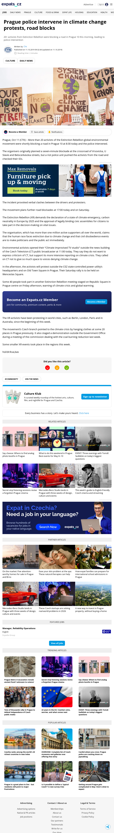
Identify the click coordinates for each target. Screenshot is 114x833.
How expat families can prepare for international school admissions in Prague (92, 574)
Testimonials (57, 824)
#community (11, 379)
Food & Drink (52, 12)
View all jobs (57, 643)
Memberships (57, 809)
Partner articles (57, 539)
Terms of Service (88, 809)
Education (92, 12)
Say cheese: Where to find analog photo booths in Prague (18, 454)
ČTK (25, 46)
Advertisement (105, 162)
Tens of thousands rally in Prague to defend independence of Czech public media (19, 712)
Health (104, 12)
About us (57, 812)
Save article (37, 132)
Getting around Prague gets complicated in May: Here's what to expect (94, 786)
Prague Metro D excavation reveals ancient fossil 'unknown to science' (19, 681)
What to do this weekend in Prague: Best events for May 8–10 (56, 454)
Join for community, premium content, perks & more (34, 304)
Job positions (26, 816)
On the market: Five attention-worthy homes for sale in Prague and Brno (18, 574)
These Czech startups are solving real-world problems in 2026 (54, 609)
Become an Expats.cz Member (32, 299)
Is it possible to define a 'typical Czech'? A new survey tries (55, 785)
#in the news (31, 379)
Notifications (55, 132)
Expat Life (67, 12)
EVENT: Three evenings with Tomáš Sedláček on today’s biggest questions (92, 456)
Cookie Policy (88, 816)
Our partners (57, 820)
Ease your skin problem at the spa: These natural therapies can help (55, 573)
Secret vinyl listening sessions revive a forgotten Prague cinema (19, 491)
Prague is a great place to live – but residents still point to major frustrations (19, 786)
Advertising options (26, 809)
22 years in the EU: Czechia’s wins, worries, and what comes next (56, 711)
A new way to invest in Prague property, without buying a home (91, 609)
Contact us (57, 816)
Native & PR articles (26, 812)
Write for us (57, 828)
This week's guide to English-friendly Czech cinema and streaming (92, 491)
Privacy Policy (88, 812)
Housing (79, 12)
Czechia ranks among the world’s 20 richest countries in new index (19, 753)
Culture (38, 12)
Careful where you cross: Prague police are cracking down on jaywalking (92, 754)
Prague (27, 12)
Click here (84, 413)
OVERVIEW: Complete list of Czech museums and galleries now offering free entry (56, 754)
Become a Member (96, 301)
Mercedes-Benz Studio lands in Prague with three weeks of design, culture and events (55, 493)
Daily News (15, 12)
